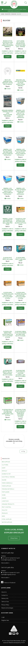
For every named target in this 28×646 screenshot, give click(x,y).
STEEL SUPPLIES (6, 519)
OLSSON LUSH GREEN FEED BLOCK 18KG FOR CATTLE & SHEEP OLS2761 (7, 334)
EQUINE (4, 480)
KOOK (23, 642)
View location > (5, 563)
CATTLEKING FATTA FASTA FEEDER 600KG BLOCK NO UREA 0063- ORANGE (20, 43)
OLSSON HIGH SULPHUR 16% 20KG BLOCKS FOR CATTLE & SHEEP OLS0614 (7, 295)
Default (4, 471)
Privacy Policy (5, 605)
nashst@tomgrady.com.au (8, 574)
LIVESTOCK (5, 501)
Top (23, 451)
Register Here (5, 620)
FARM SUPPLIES (6, 486)
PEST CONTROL (6, 507)
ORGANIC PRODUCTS (8, 504)
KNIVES (4, 498)
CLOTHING (5, 465)
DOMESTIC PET (6, 474)
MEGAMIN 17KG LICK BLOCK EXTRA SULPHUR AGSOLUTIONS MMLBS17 (20, 82)
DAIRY (3, 468)
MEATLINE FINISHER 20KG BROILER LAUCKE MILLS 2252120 (7, 82)
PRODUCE (5, 513)
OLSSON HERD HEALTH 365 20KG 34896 (20, 259)
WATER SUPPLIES (7, 522)
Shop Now (14, 538)
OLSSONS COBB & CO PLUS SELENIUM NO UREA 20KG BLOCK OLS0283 (20, 334)
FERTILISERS (5, 492)
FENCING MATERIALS (8, 489)
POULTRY (4, 510)
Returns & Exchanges (7, 608)
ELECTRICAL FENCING (8, 477)
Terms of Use (5, 601)
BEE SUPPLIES (6, 462)
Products (5, 458)
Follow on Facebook (8, 582)
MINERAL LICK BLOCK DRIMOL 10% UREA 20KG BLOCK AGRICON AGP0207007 (8, 152)
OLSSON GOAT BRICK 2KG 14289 (8, 258)
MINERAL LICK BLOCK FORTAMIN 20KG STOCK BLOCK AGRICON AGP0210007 (7, 191)
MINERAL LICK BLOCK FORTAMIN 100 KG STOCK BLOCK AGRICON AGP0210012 (20, 152)
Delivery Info (4, 598)
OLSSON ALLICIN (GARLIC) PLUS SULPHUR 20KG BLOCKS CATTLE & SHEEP (20, 221)
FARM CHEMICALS (7, 483)
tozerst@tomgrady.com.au (8, 560)
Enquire (8, 56)
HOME (3, 495)
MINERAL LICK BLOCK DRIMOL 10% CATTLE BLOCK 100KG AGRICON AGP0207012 (20, 114)
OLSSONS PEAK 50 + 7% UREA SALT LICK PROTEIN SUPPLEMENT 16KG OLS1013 (7, 412)
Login (3, 617)
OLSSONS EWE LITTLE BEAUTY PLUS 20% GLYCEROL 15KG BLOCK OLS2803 (20, 373)
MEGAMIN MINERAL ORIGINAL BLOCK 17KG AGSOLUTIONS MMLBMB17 (7, 113)
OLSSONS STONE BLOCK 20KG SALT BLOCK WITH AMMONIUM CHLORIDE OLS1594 (20, 413)
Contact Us (4, 595)
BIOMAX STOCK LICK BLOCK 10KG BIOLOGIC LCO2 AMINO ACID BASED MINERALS (7, 43)
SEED (3, 516)
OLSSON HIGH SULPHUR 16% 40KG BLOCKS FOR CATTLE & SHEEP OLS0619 (20, 295)
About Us (4, 592)
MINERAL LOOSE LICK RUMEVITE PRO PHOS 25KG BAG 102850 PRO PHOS (7, 221)
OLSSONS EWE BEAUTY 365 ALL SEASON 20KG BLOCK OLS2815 (7, 373)
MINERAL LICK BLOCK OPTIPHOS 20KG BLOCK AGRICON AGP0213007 (20, 191)
